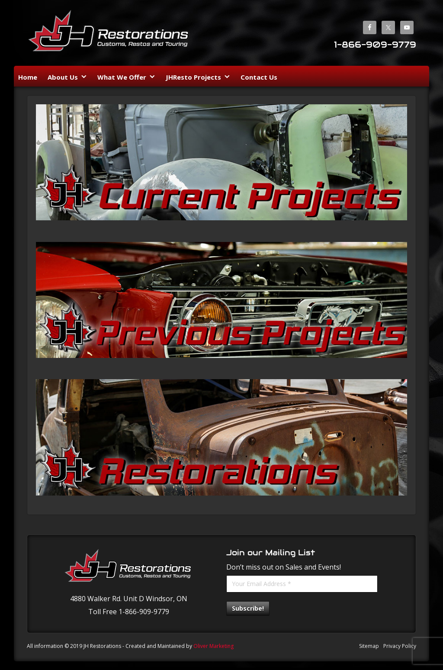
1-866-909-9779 (375, 44)
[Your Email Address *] (302, 584)
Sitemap (369, 646)
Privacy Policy (399, 646)
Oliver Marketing (213, 646)
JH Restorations (109, 34)
